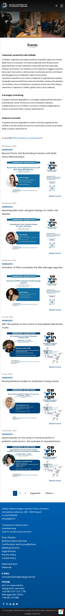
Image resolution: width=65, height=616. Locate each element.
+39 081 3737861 (10, 597)
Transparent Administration (15, 525)
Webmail (6, 567)
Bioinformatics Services (14, 540)
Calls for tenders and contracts (16, 531)
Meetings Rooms (11, 547)
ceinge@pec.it (8, 518)
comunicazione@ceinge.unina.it (19, 576)
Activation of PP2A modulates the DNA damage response (32, 267)
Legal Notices (9, 551)
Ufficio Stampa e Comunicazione (27, 138)
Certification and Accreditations (19, 544)
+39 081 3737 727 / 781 (14, 591)
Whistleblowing (9, 528)
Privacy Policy (9, 554)
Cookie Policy (9, 558)
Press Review (8, 537)
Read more (55, 196)
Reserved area (9, 563)
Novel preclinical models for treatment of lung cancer (30, 381)
